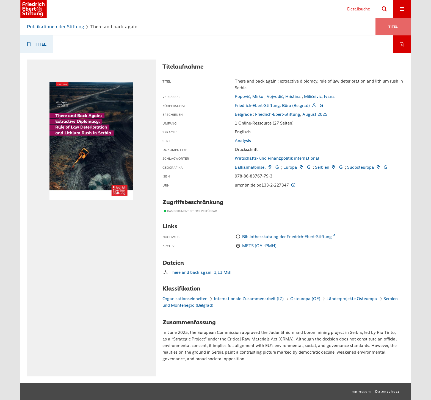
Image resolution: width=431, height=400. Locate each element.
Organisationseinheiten (185, 298)
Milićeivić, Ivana (319, 96)
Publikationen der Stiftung (55, 27)
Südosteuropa (360, 167)
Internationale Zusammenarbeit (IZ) (249, 298)
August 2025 (314, 114)
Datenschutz (387, 391)
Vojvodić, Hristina (284, 96)
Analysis (243, 140)
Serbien (322, 167)
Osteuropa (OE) (305, 298)
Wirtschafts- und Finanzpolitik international (277, 158)
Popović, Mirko (249, 96)
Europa (290, 167)
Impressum (360, 391)
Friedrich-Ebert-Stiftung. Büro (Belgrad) (272, 105)
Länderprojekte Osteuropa (352, 298)
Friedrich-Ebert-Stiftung (277, 114)
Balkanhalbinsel (250, 167)
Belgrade (243, 114)
